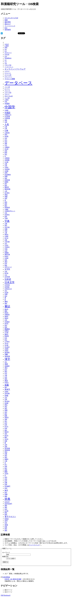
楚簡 (6, 327)
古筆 (6, 165)
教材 (6, 265)
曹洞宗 (6, 312)
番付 (6, 387)
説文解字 (7, 486)
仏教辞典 (7, 132)
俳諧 (6, 142)
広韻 (6, 251)
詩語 (6, 479)
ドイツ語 (7, 87)
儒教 (6, 143)
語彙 (6, 482)
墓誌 (6, 205)
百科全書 (7, 393)
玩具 (6, 377)
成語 (6, 261)
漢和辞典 (7, 356)
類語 (6, 528)
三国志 (7, 99)
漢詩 (6, 368)
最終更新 (8, 22)
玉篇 (6, 375)
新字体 (6, 273)
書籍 (6, 303)
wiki (6, 63)
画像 (7, 385)
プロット (7, 94)
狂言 (6, 373)
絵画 (6, 428)
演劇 (6, 354)
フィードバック (10, 26)
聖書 (6, 441)
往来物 (6, 258)
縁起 (6, 430)
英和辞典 (7, 450)
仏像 (6, 126)
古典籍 (7, 160)
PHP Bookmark (5, 595)
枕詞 (6, 325)
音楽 (6, 522)
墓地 (6, 202)
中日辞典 (7, 116)
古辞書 (6, 171)
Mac (6, 49)
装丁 (6, 464)
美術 (6, 433)
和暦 (6, 176)
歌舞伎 (7, 331)
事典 (6, 120)
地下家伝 (7, 193)
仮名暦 (6, 136)
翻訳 (6, 437)
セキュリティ (8, 76)
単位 (6, 154)
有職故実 (7, 314)
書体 (6, 301)
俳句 (6, 140)
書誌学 (6, 309)
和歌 (6, 178)
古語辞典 (7, 169)
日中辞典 (7, 277)
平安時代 (7, 247)
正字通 (6, 332)
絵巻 (6, 424)
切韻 (6, 151)
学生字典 (7, 227)
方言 (6, 275)
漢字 (7, 359)
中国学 (10, 107)
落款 (6, 455)
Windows (8, 58)
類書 (6, 527)
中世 (6, 101)
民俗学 (7, 336)
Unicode (7, 54)
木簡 (6, 320)
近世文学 (7, 502)
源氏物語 (7, 352)
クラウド (7, 71)
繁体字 (7, 432)
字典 (7, 221)
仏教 (6, 131)
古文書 (6, 162)
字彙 (6, 223)
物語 (6, 371)
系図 (6, 419)
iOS (5, 60)
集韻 (6, 514)
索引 (6, 421)
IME (6, 47)
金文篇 (6, 511)
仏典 (6, 128)
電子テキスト (10, 517)
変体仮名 (7, 207)
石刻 (6, 397)
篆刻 (6, 414)
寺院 (6, 231)
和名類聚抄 (8, 174)
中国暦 (6, 110)
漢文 (6, 362)
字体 (6, 218)
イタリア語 (8, 65)
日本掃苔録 (6, 577)
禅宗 (6, 412)
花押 (6, 444)
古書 (6, 164)
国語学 (7, 187)
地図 (6, 196)
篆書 (6, 415)
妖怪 (6, 216)
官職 (6, 229)
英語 (6, 452)
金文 (6, 509)
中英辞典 (7, 118)
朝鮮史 (6, 316)
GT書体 (7, 45)
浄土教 (6, 345)
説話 (6, 488)
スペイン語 (8, 75)
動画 (6, 152)
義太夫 (6, 435)
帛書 (6, 240)
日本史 (8, 279)
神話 (6, 408)
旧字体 (6, 292)
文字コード (8, 267)
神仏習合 (7, 401)
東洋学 (6, 323)
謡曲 (6, 494)
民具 (6, 338)
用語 (6, 381)
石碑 (6, 399)
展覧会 (6, 234)
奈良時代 (7, 214)
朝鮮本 (6, 318)
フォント (7, 90)
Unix (6, 56)
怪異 (6, 260)
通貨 (6, 505)
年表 (6, 249)
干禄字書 (7, 241)
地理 (6, 198)
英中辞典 (7, 448)
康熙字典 (7, 254)
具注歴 (6, 149)
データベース (18, 82)
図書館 (6, 182)
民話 (6, 340)
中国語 (7, 112)
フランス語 (8, 92)
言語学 (6, 473)
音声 (6, 521)
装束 (6, 466)
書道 (6, 311)
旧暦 (6, 294)
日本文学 (9, 282)
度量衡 (7, 252)
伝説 (6, 138)
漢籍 (6, 364)
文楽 (6, 271)
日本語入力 (8, 289)
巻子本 (6, 238)
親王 (6, 468)
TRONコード (8, 52)
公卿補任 (7, 147)
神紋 (6, 406)
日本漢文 (7, 285)
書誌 (7, 306)
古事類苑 (7, 158)
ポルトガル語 (9, 96)
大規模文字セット (10, 211)
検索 (6, 20)
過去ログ (8, 24)
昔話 (6, 296)
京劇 (6, 122)
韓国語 (7, 519)
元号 (6, 145)
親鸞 (6, 470)
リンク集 (7, 98)
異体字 (7, 389)
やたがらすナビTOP (11, 18)
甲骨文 (7, 382)
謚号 (6, 492)
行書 (6, 461)
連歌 (6, 507)
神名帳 (6, 403)
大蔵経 (6, 209)
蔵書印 (6, 459)
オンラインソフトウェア (15, 69)
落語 (6, 457)
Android (7, 44)
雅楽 (6, 512)
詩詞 (6, 477)
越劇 (6, 496)
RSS (6, 28)
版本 (6, 370)
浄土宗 (6, 343)
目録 (6, 396)
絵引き (6, 426)
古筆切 (6, 167)
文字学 (7, 269)
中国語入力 (8, 114)
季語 (6, 225)
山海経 (6, 236)
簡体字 (7, 417)
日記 (6, 290)
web (6, 61)
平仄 (6, 243)
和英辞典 (7, 180)
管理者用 (8, 29)
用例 (6, 379)
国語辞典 (7, 189)
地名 (6, 194)
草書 (6, 453)
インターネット (9, 67)
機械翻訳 (7, 329)
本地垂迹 (7, 322)
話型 (6, 481)
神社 (6, 405)
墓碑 (6, 204)
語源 (6, 484)
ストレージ (8, 73)
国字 (6, 183)
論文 (6, 490)
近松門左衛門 (8, 503)
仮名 (6, 134)
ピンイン (7, 88)
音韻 (6, 525)
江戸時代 (7, 341)
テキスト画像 (10, 79)
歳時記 (6, 334)
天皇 (6, 213)
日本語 (7, 287)
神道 (6, 410)
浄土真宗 (7, 347)
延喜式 (6, 256)
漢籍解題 (7, 366)
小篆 (6, 232)
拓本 (6, 263)
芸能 (6, 446)
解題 (6, 472)
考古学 (6, 439)
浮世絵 (6, 350)
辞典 (7, 499)
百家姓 (6, 391)
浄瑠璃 (6, 349)
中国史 (7, 104)
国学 (6, 185)
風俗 (6, 530)
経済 (6, 423)
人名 (7, 124)
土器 (6, 191)
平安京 (6, 245)
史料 (6, 173)
